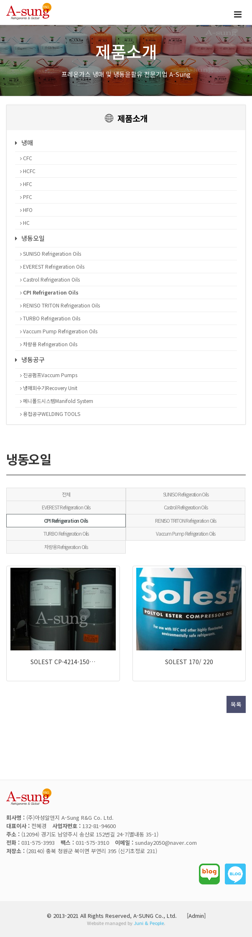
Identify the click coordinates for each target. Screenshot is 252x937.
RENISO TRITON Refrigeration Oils (60, 305)
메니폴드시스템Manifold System (56, 400)
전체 (66, 494)
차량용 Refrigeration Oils (48, 344)
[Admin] (196, 915)
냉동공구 (30, 359)
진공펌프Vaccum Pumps (48, 374)
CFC (26, 157)
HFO (26, 209)
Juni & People (149, 922)
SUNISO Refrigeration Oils (50, 253)
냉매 (24, 142)
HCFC (28, 170)
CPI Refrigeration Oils (49, 292)
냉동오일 (30, 238)
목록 (236, 704)
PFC (26, 196)
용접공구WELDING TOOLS (50, 413)
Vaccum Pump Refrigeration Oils (58, 331)
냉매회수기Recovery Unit (48, 387)
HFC (26, 183)
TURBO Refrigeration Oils (50, 318)
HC (25, 222)
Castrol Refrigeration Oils (50, 279)
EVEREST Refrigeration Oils (52, 266)
